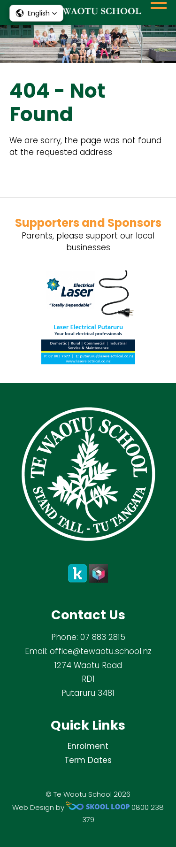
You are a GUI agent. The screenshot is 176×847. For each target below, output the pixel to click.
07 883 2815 (102, 637)
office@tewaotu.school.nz (101, 651)
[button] (36, 13)
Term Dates (88, 760)
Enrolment (88, 746)
